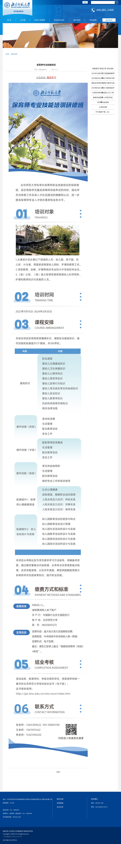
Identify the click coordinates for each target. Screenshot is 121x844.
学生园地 (93, 20)
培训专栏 (109, 20)
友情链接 (60, 803)
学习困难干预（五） (103, 112)
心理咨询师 (103, 107)
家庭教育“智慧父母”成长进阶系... (102, 69)
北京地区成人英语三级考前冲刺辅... (103, 79)
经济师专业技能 (103, 102)
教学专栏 (77, 20)
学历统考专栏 (59, 20)
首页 (7, 54)
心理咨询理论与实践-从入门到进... (103, 93)
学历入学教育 (39, 20)
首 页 (9, 20)
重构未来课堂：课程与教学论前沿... (103, 84)
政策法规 (60, 799)
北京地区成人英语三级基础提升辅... (103, 88)
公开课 (22, 20)
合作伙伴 (60, 807)
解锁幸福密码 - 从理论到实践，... (103, 98)
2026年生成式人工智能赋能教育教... (103, 74)
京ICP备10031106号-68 (10, 840)
